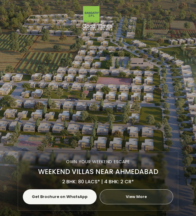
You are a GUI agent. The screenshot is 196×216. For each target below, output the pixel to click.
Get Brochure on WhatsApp (60, 196)
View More (136, 196)
